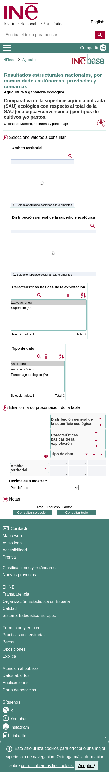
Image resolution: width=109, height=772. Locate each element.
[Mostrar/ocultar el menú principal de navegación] (7, 48)
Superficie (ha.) (48, 308)
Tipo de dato (23, 348)
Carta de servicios (19, 690)
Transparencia (16, 594)
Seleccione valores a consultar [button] (37, 137)
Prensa (9, 557)
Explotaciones (48, 302)
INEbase (9, 60)
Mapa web (12, 535)
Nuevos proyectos (19, 575)
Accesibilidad (15, 550)
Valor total (37, 363)
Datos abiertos (16, 675)
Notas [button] (14, 499)
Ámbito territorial (27, 148)
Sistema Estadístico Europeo (29, 615)
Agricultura (30, 60)
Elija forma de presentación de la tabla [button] (44, 407)
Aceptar (86, 765)
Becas (8, 642)
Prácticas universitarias (24, 635)
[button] (92, 48)
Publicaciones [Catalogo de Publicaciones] (15, 682)
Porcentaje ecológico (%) (37, 374)
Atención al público (20, 668)
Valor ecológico (37, 369)
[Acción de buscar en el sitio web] (100, 35)
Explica (9, 656)
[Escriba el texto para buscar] (50, 35)
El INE (8, 587)
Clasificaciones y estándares (29, 568)
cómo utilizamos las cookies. (47, 765)
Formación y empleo (21, 628)
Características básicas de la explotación (48, 287)
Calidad (10, 608)
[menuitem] (54, 269)
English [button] (97, 22)
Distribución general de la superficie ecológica (53, 217)
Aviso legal (13, 543)
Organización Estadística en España (36, 601)
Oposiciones (14, 649)
